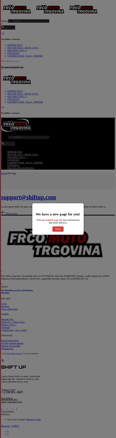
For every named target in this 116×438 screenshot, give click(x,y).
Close (58, 229)
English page (52, 220)
